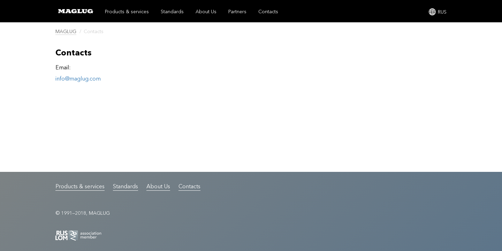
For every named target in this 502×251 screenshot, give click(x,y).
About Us (206, 11)
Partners (237, 11)
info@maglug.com (78, 78)
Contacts (268, 11)
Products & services (127, 11)
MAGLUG (65, 31)
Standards (172, 11)
